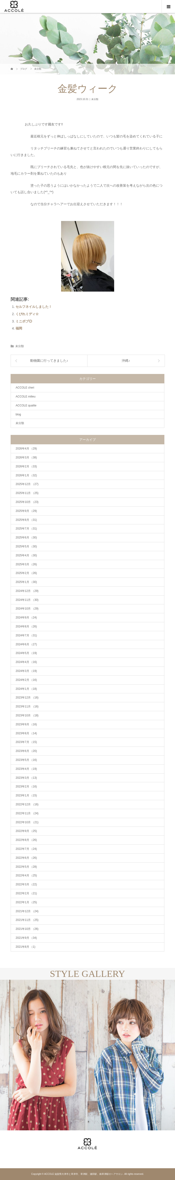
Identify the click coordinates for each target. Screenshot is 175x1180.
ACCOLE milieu (25, 396)
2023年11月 (27, 706)
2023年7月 (26, 742)
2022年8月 (26, 840)
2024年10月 (27, 608)
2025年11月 (27, 493)
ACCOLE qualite (26, 405)
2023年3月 (26, 777)
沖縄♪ (126, 360)
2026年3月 (26, 457)
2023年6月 (26, 751)
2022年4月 (26, 875)
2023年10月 (27, 715)
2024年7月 (26, 635)
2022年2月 (26, 893)
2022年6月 (26, 857)
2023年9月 (26, 724)
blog (18, 414)
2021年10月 (27, 929)
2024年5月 (26, 653)
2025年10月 (27, 502)
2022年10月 (27, 822)
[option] (44, 1055)
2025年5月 (26, 546)
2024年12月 (27, 591)
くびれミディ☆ (27, 314)
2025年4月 (26, 555)
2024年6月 (26, 644)
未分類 (94, 99)
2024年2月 (26, 680)
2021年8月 (25, 946)
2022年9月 (26, 831)
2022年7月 (26, 849)
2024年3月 (26, 671)
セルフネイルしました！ (34, 307)
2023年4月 (26, 769)
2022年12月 (27, 804)
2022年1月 (26, 902)
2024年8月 (26, 626)
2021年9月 (26, 937)
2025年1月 (26, 582)
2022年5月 (26, 866)
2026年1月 (26, 475)
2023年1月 (26, 795)
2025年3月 (26, 564)
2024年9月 (26, 617)
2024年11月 (27, 600)
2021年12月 (27, 911)
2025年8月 (26, 520)
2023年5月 (26, 760)
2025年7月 (26, 528)
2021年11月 (27, 920)
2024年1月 (26, 688)
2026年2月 (26, 466)
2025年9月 (26, 511)
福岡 (19, 328)
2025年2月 (26, 573)
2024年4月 (26, 662)
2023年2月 (26, 786)
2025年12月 (27, 484)
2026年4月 (26, 448)
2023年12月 (27, 697)
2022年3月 (26, 884)
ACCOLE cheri (25, 387)
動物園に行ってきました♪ (49, 360)
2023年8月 (26, 733)
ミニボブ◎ (24, 321)
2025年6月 (26, 537)
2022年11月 (27, 813)
